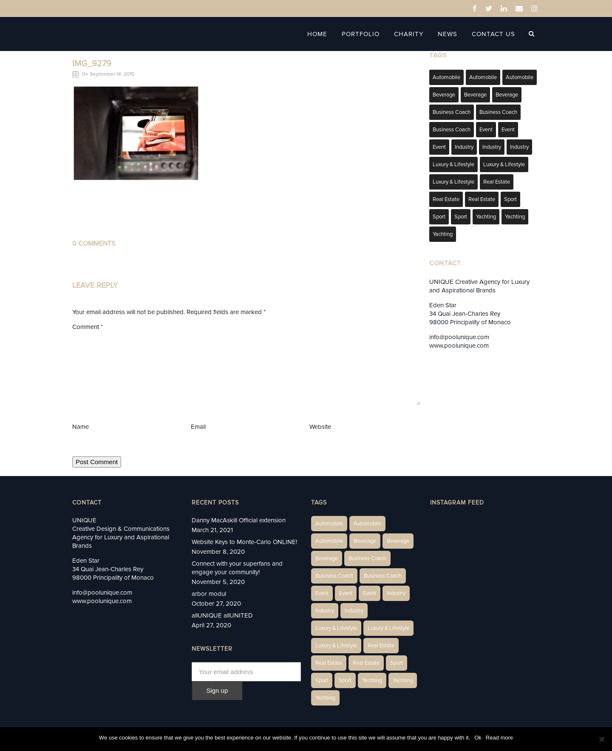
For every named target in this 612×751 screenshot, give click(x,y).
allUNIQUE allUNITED (222, 615)
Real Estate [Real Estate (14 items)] (496, 182)
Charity (413, 34)
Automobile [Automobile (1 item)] (446, 77)
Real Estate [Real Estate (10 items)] (446, 199)
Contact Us (498, 34)
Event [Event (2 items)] (486, 129)
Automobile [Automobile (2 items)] (483, 77)
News (452, 34)
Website (320, 427)
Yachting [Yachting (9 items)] (443, 234)
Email (198, 427)
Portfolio (366, 34)
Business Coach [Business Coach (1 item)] (451, 112)
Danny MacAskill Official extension (239, 520)
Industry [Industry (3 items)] (464, 147)
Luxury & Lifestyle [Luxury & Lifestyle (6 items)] (453, 164)
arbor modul (209, 594)
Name (80, 427)
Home (322, 34)
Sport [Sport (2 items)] (510, 199)
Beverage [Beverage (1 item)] (444, 94)
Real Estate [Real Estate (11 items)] (481, 199)
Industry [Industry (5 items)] (519, 147)
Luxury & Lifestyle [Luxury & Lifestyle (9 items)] (453, 182)
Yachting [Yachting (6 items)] (486, 216)
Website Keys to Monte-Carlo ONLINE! (244, 542)
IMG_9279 (91, 64)
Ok (478, 737)
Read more (499, 737)
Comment (87, 327)
